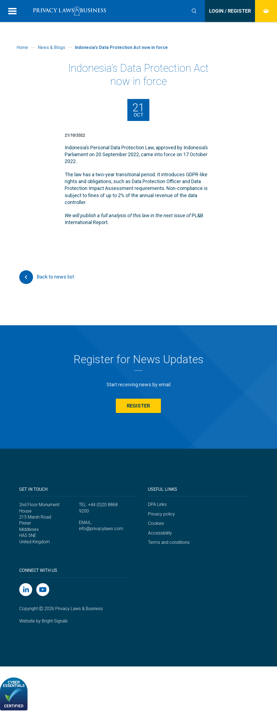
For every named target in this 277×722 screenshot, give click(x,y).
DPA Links (157, 504)
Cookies (156, 523)
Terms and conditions (169, 542)
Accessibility (160, 533)
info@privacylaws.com (101, 528)
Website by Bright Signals (43, 621)
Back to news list (46, 277)
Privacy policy (161, 514)
